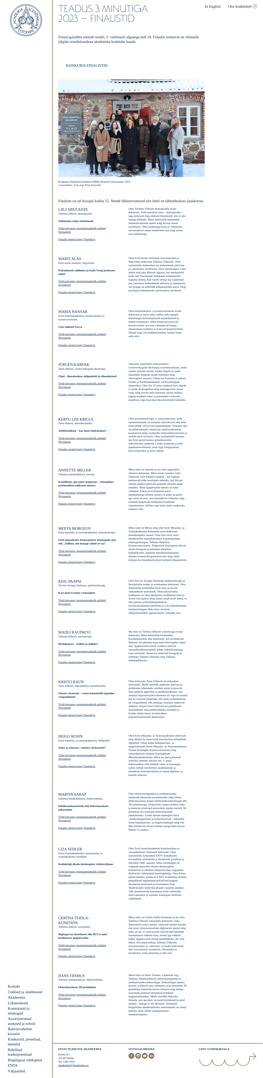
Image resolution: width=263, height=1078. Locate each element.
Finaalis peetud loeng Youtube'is (76, 239)
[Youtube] (145, 1057)
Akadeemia (16, 997)
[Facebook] (131, 1057)
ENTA (12, 1065)
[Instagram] (138, 1057)
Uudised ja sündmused (25, 992)
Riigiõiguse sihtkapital (25, 1060)
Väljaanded (16, 1071)
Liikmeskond (18, 1003)
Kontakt (14, 986)
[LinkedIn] (151, 1057)
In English (212, 6)
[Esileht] (26, 21)
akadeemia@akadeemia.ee (73, 1065)
